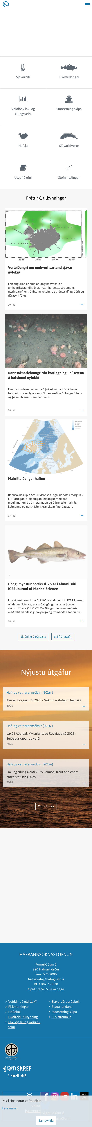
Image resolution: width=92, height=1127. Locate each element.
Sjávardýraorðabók (66, 1001)
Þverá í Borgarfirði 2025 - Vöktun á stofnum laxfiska (43, 700)
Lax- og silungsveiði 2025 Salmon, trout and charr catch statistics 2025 (42, 774)
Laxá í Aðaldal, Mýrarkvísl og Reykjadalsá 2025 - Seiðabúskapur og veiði (41, 736)
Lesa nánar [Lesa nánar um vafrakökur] (10, 1108)
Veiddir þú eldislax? (22, 1001)
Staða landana (62, 1007)
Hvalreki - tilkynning (23, 1017)
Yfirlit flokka (46, 806)
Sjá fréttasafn (62, 636)
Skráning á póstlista (33, 636)
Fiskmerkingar (18, 1007)
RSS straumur (61, 1017)
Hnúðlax (14, 1012)
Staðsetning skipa (64, 1012)
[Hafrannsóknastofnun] (7, 4)
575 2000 (50, 974)
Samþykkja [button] (46, 1120)
